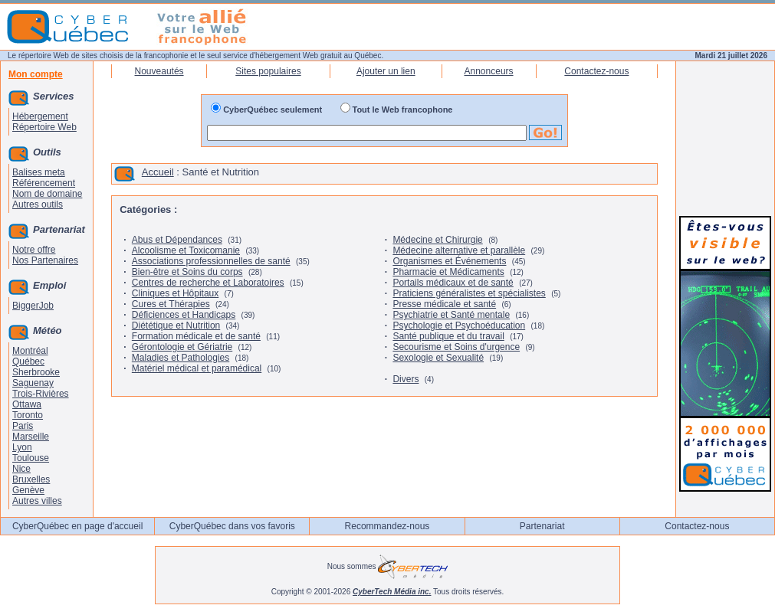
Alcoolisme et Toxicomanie (186, 250)
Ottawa (26, 404)
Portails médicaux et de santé (452, 282)
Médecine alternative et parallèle (458, 250)
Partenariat (542, 526)
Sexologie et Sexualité (438, 357)
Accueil (158, 172)
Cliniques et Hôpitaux (175, 293)
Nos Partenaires (45, 260)
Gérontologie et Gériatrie (182, 347)
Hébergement (40, 116)
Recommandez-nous (387, 526)
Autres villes (37, 501)
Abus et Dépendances (177, 239)
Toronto (27, 415)
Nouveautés (159, 71)
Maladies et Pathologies (180, 357)
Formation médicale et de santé (196, 336)
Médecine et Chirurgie (437, 239)
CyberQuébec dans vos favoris (232, 526)
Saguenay (33, 383)
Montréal (30, 350)
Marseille (30, 436)
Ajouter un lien (385, 71)
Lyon (22, 447)
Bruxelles (31, 479)
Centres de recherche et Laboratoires (208, 282)
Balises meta (38, 172)
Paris (22, 425)
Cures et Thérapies (171, 304)
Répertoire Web (44, 127)
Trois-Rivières (40, 393)
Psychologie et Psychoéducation (458, 325)
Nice (21, 468)
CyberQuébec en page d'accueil (77, 526)
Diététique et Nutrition (176, 325)
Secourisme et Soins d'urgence (456, 347)
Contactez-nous (596, 71)
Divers (405, 379)
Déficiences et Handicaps (183, 314)
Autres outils (37, 204)
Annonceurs (489, 71)
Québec (28, 361)
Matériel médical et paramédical (196, 368)
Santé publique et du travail (448, 336)
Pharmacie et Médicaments (448, 272)
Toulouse (30, 458)
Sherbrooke (36, 372)
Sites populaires (267, 71)
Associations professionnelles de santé (211, 261)
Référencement (43, 183)
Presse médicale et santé (444, 304)
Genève (28, 490)
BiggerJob (33, 305)
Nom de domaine (47, 193)
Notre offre (33, 249)
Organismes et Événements (449, 261)
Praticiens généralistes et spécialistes (468, 293)
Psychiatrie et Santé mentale (451, 314)
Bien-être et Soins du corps (187, 272)
